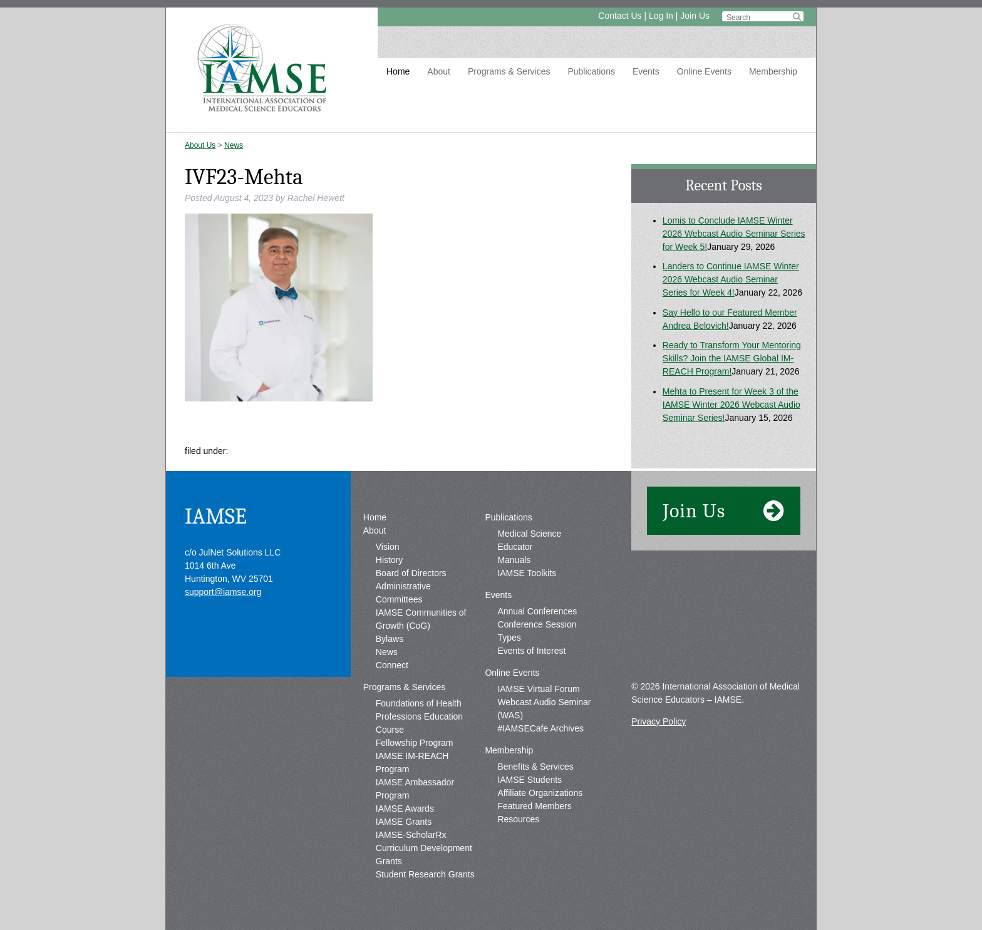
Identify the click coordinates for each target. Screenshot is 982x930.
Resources (518, 819)
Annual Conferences (537, 611)
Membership (773, 71)
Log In (661, 16)
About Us (200, 145)
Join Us (695, 16)
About (438, 71)
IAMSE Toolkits (526, 573)
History (389, 560)
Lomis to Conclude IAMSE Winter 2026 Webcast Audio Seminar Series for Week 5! (734, 233)
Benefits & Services (535, 767)
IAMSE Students (529, 780)
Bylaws (389, 639)
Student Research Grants (425, 874)
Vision (388, 547)
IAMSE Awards (405, 808)
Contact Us (619, 16)
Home (398, 71)
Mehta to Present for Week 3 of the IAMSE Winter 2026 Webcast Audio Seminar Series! (731, 404)
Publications (591, 71)
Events (646, 71)
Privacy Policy (658, 721)
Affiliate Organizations (539, 793)
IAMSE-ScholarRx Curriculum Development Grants (424, 848)
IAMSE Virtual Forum (538, 689)
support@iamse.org (223, 592)
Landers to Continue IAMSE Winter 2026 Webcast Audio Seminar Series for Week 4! (731, 279)
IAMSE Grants (404, 822)
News (233, 145)
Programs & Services (509, 71)
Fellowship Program (414, 743)
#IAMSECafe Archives (540, 728)
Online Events (704, 71)
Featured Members (534, 806)
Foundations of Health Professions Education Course (419, 716)
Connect (392, 665)
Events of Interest (531, 651)
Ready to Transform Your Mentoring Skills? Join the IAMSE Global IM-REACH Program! (732, 358)
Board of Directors (411, 573)
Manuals (513, 560)
